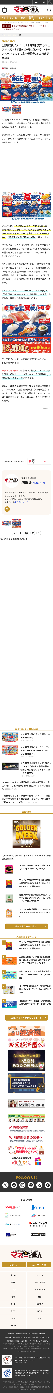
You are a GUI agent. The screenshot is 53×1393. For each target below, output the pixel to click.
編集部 (26, 482)
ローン (13, 1304)
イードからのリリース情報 (38, 1341)
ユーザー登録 (39, 1264)
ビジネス (39, 1304)
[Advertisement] (26, 632)
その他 (13, 1325)
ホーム (13, 1275)
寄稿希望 (42, 1333)
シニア (41, 18)
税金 (39, 1296)
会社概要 (24, 1341)
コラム (39, 1311)
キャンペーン (40, 1289)
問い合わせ (33, 1333)
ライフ (13, 1311)
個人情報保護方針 (13, 1341)
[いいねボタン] (33, 461)
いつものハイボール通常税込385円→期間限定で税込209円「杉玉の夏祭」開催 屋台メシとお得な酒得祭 (26, 785)
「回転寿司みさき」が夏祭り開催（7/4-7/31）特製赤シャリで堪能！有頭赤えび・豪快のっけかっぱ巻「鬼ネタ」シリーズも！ (26, 798)
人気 (3, 18)
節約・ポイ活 (31, 18)
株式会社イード (21, 502)
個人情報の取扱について (40, 1337)
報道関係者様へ (21, 1333)
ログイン (13, 1264)
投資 (23, 18)
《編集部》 (46, 408)
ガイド (13, 1318)
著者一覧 (11, 1333)
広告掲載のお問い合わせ (13, 1337)
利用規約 (27, 1337)
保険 (13, 1296)
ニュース (13, 18)
